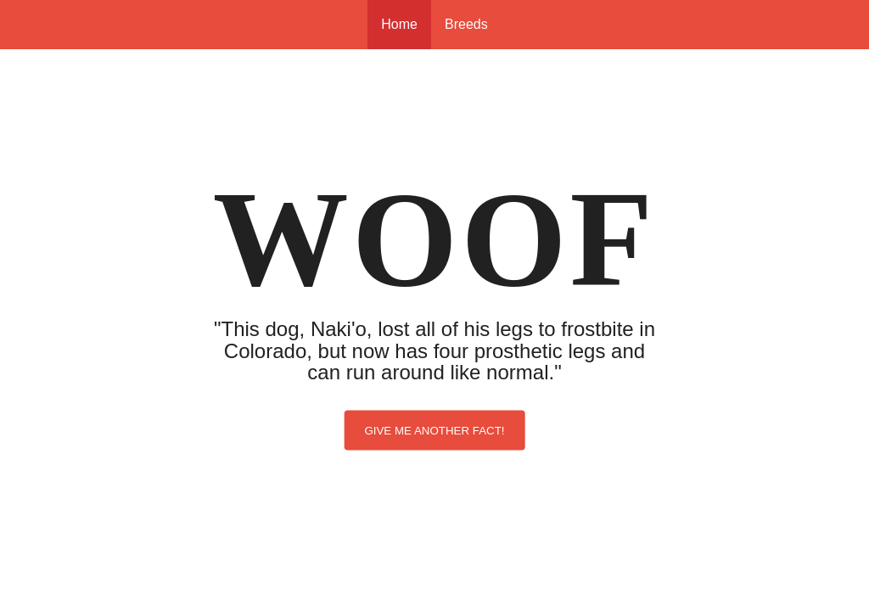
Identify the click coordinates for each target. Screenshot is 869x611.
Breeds (466, 24)
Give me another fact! (434, 429)
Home (399, 24)
